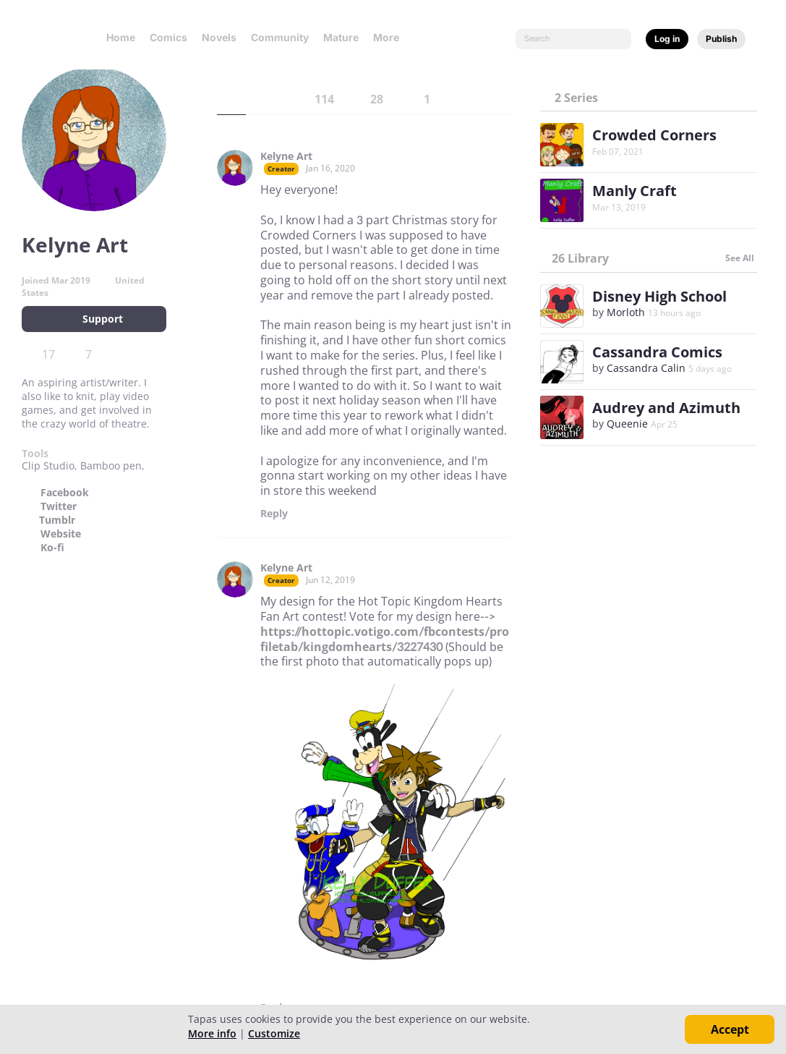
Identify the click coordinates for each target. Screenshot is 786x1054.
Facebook (64, 492)
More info (212, 1033)
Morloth (626, 312)
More (390, 37)
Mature (341, 37)
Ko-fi (52, 547)
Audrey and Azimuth (666, 407)
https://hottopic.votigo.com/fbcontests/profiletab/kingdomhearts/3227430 (384, 639)
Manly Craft (634, 190)
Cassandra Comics (657, 352)
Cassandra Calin (646, 368)
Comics (168, 37)
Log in (667, 38)
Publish (721, 38)
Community (280, 37)
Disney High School (659, 296)
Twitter (58, 506)
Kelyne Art (286, 156)
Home (120, 37)
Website (60, 534)
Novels (219, 37)
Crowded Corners (654, 135)
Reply (274, 513)
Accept (730, 1029)
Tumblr (57, 520)
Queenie (627, 423)
